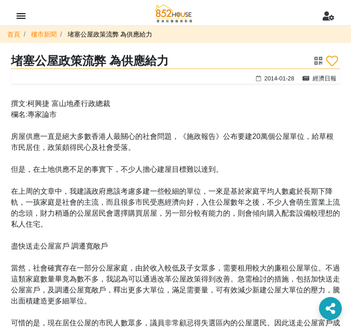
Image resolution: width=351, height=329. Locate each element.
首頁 (13, 34)
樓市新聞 (44, 34)
